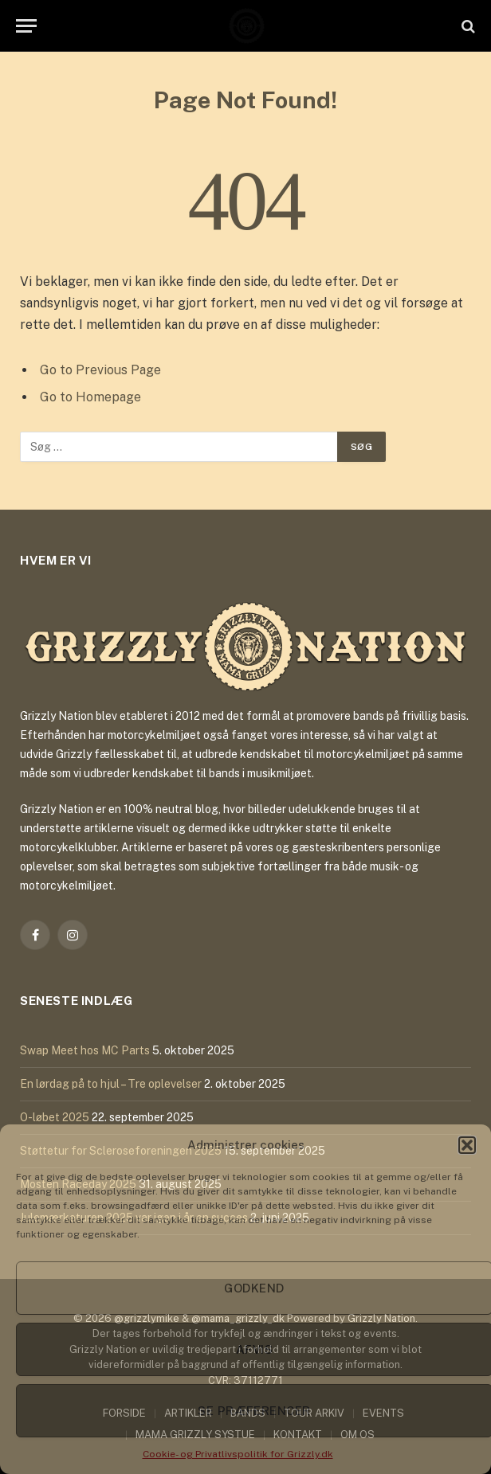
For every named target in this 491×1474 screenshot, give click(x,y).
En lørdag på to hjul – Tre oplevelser (111, 1083)
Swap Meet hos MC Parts (85, 1050)
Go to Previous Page (100, 369)
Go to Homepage (90, 397)
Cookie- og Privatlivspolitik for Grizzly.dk (238, 1454)
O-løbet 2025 (54, 1117)
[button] (467, 1145)
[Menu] (26, 26)
